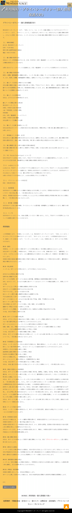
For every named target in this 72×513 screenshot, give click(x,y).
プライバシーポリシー (52, 439)
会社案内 (52, 501)
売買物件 (6, 501)
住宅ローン (26, 501)
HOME (24, 495)
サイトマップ (39, 504)
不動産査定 (16, 501)
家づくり (35, 501)
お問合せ (43, 501)
